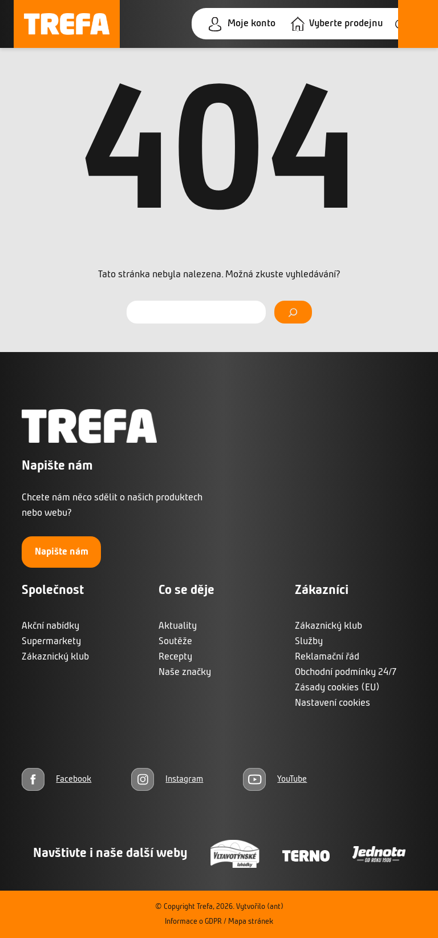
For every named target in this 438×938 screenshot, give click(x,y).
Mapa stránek (250, 921)
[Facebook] (56, 779)
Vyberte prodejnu (346, 23)
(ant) (275, 907)
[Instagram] (167, 779)
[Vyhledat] (292, 312)
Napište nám (61, 552)
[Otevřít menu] (418, 24)
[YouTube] (275, 779)
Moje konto (251, 23)
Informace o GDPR (193, 921)
